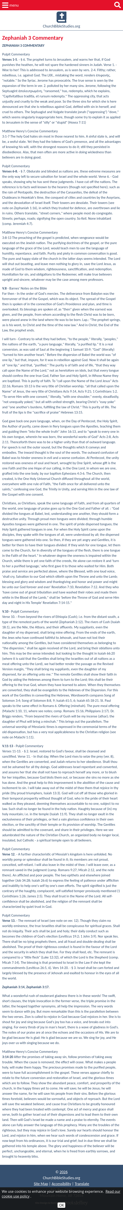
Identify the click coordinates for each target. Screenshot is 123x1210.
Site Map (41, 1183)
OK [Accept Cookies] (61, 1205)
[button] (10, 5)
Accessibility (61, 1183)
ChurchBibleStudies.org (61, 20)
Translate (82, 1183)
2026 (64, 1172)
